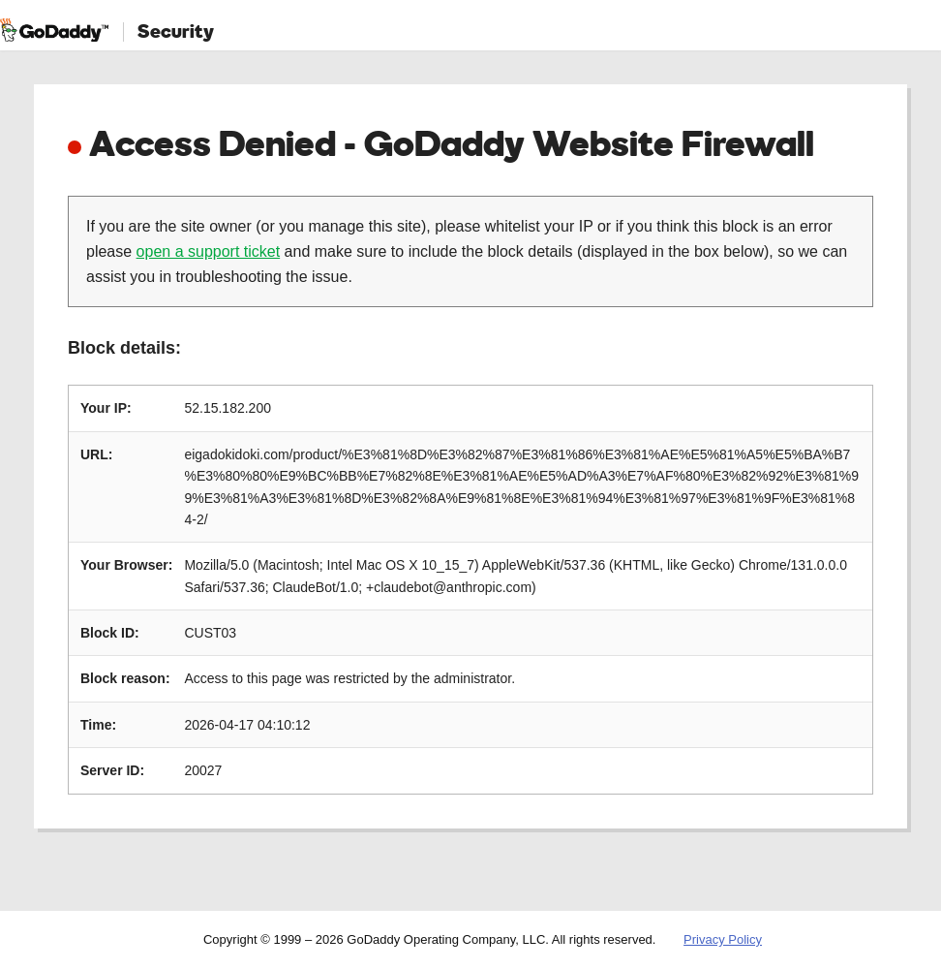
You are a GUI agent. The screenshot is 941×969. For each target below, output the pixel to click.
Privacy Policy (722, 939)
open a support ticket (209, 251)
